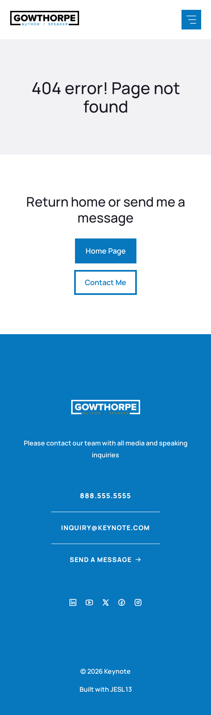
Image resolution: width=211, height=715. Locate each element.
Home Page (106, 251)
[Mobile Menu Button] (191, 19)
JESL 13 (121, 689)
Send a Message (101, 559)
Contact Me (105, 282)
